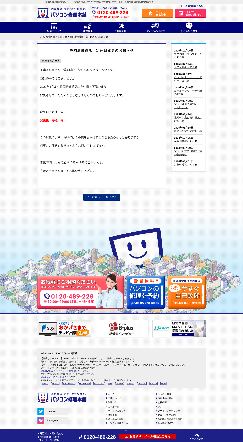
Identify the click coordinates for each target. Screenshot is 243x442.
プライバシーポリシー (169, 410)
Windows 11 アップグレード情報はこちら (61, 371)
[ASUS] (153, 383)
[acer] (163, 383)
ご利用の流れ (114, 406)
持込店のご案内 (165, 398)
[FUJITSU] (99, 383)
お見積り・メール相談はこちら (147, 436)
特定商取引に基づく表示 (170, 419)
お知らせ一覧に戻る (102, 197)
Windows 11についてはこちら (56, 377)
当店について (114, 398)
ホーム (111, 394)
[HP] (110, 383)
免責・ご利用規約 (167, 415)
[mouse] (119, 383)
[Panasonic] (68, 383)
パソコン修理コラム (118, 423)
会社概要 (162, 402)
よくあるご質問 (116, 419)
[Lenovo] (142, 383)
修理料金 (112, 402)
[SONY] (55, 383)
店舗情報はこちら (192, 6)
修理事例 (112, 415)
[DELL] (131, 383)
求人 (160, 406)
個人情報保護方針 (167, 423)
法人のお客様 (164, 394)
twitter (46, 411)
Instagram (47, 420)
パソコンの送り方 (117, 410)
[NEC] (45, 383)
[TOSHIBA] (84, 383)
